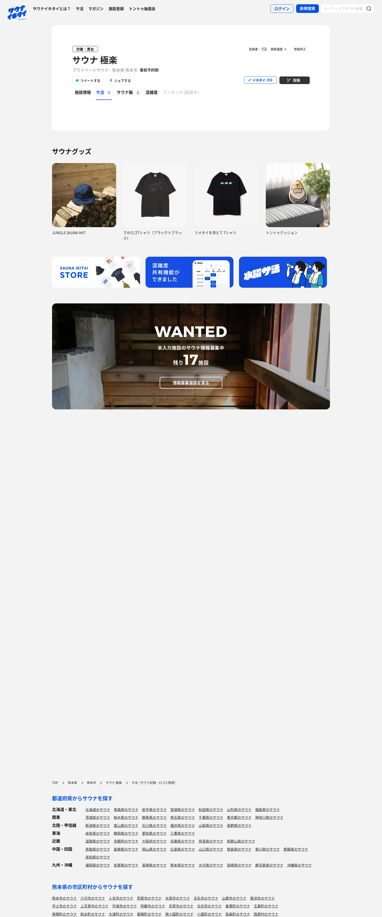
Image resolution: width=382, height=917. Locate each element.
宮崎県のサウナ (239, 865)
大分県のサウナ (211, 865)
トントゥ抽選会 (142, 8)
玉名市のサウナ (206, 898)
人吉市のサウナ (121, 898)
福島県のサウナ (267, 809)
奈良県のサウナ (211, 841)
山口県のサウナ (211, 849)
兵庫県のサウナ (182, 841)
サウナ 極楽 (94, 60)
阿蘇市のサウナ (152, 905)
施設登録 (116, 8)
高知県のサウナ (97, 856)
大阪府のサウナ (154, 841)
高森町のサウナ (237, 913)
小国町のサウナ (209, 913)
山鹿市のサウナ (234, 898)
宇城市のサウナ (124, 905)
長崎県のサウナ (154, 865)
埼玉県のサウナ (182, 817)
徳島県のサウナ (239, 849)
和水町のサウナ (92, 913)
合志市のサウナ (209, 905)
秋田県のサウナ (211, 809)
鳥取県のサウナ (97, 849)
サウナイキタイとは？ (52, 8)
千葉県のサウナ (211, 817)
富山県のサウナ (126, 825)
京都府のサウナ (126, 841)
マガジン (96, 8)
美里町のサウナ (237, 905)
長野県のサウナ (239, 825)
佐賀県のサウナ (126, 865)
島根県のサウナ (126, 849)
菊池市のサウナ (262, 898)
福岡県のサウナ (97, 865)
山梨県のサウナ (211, 825)
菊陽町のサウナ (149, 913)
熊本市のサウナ (64, 898)
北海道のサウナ (97, 809)
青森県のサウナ (126, 809)
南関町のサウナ (64, 913)
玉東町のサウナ (266, 905)
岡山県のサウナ (154, 849)
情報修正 (300, 49)
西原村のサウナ (266, 913)
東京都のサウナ (239, 817)
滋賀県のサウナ (97, 841)
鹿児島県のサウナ (269, 865)
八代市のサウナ (92, 898)
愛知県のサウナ (154, 833)
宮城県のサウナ (182, 809)
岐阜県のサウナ (97, 833)
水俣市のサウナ (177, 898)
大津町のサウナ (121, 913)
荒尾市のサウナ (149, 898)
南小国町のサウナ (179, 913)
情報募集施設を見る (191, 383)
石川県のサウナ (154, 825)
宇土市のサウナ (64, 905)
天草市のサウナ (181, 905)
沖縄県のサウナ (299, 865)
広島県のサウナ (182, 849)
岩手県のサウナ (154, 809)
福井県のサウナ (182, 825)
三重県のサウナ (182, 833)
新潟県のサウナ (97, 825)
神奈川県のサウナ (269, 817)
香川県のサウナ (267, 849)
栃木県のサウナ (126, 817)
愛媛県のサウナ (295, 849)
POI (264, 48)
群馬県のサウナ (154, 817)
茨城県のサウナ (97, 817)
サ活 (79, 8)
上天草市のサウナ (94, 905)
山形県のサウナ (239, 809)
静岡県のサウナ (126, 833)
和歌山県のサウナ (241, 841)
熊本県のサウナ (182, 865)
